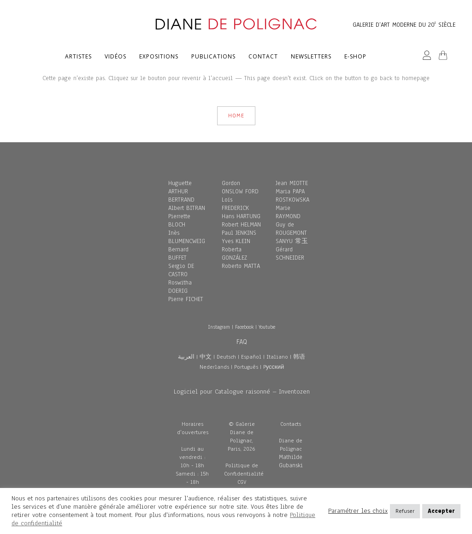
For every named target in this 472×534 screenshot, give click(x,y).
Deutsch (226, 356)
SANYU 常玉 (292, 241)
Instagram (219, 327)
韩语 (299, 356)
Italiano (277, 356)
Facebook (244, 327)
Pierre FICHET (185, 299)
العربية (186, 356)
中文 (206, 356)
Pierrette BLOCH (179, 220)
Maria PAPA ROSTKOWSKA (292, 195)
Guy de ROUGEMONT (291, 229)
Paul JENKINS (239, 233)
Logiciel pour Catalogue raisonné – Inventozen (242, 391)
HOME (236, 115)
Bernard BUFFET (178, 253)
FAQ (241, 341)
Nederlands (214, 367)
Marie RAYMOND (288, 212)
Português (246, 367)
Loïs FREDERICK (235, 204)
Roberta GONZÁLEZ (234, 253)
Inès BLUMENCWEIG (186, 237)
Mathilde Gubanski (291, 461)
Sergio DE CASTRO (181, 270)
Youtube (267, 327)
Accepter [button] (441, 511)
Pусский (273, 367)
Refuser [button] (404, 511)
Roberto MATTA (241, 266)
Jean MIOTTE (292, 183)
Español (251, 356)
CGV (241, 482)
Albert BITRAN (186, 208)
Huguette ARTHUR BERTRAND (181, 191)
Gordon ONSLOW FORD (240, 187)
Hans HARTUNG (241, 216)
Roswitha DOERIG (180, 287)
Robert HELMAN (241, 225)
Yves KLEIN (236, 241)
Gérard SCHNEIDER (290, 253)
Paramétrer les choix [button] (358, 511)
